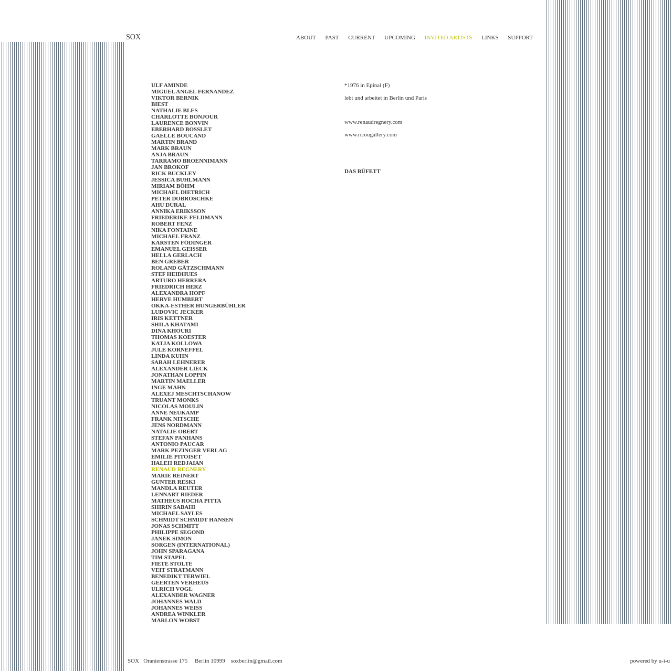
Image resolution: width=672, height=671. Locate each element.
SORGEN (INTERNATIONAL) (190, 544)
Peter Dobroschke (182, 198)
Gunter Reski (173, 481)
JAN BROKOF (170, 167)
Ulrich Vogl (172, 588)
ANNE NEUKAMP (175, 412)
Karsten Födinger (181, 242)
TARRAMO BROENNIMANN (189, 160)
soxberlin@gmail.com (256, 660)
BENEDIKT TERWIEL (181, 576)
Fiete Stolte (172, 563)
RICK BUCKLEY (173, 173)
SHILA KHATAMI (174, 324)
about (306, 37)
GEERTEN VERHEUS (179, 582)
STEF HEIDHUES (174, 274)
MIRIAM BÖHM (173, 186)
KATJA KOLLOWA (176, 343)
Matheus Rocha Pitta (186, 500)
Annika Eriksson (178, 211)
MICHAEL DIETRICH (180, 192)
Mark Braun (171, 148)
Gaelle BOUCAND (178, 135)
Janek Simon (171, 538)
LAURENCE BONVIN (179, 123)
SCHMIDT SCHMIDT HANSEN (192, 519)
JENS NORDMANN (176, 425)
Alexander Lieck (179, 368)
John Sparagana (178, 551)
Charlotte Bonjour (184, 116)
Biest (159, 104)
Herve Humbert (177, 299)
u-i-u (664, 660)
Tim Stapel (168, 557)
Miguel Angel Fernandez (192, 91)
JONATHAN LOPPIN (178, 374)
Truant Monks (175, 400)
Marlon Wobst (175, 620)
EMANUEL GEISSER (179, 249)
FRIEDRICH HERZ (176, 286)
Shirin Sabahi (173, 507)
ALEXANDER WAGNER (183, 595)
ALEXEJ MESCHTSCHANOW (191, 393)
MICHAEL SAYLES (177, 513)
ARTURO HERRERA (178, 280)
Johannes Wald (176, 601)
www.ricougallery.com (370, 134)
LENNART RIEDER (177, 494)
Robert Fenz (171, 223)
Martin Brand (174, 142)
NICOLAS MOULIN (177, 406)
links (489, 37)
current (361, 37)
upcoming (399, 37)
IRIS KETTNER (172, 318)
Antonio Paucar (177, 444)
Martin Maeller (178, 381)
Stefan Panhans (177, 437)
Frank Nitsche (175, 419)
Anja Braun (169, 154)
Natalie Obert (174, 431)
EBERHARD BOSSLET (181, 129)
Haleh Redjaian (177, 463)
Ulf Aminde (169, 85)
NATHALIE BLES (174, 110)
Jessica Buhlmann (181, 179)
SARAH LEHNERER (178, 362)
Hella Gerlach (176, 255)
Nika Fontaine (174, 230)
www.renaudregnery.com (373, 122)
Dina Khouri (171, 330)
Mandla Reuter (176, 488)
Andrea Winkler (178, 614)
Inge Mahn (168, 387)
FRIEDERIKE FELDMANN (187, 217)
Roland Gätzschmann (187, 267)
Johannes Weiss (176, 607)
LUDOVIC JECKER (177, 311)
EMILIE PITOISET (176, 456)
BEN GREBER (170, 261)
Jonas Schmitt (175, 526)
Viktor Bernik (175, 97)
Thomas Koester (178, 337)
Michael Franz (176, 236)
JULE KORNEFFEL (177, 349)
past (332, 37)
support (520, 37)
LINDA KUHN (169, 356)
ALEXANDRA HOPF (178, 293)
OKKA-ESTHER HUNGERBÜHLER (198, 305)
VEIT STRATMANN (177, 570)
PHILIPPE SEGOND (177, 532)
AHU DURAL (168, 204)
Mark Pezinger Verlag (189, 450)
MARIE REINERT (174, 475)
